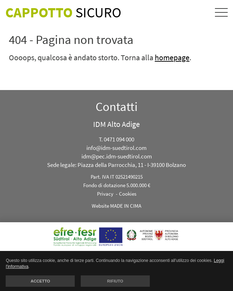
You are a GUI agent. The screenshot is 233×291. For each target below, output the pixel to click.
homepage (172, 57)
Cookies (127, 193)
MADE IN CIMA (125, 205)
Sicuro (63, 12)
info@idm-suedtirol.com (116, 148)
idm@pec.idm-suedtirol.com (116, 156)
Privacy (105, 193)
